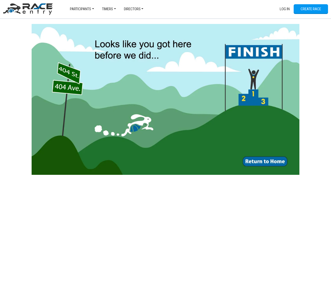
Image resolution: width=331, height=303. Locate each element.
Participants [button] (80, 9)
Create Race (311, 9)
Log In (285, 9)
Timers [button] (107, 9)
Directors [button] (132, 9)
